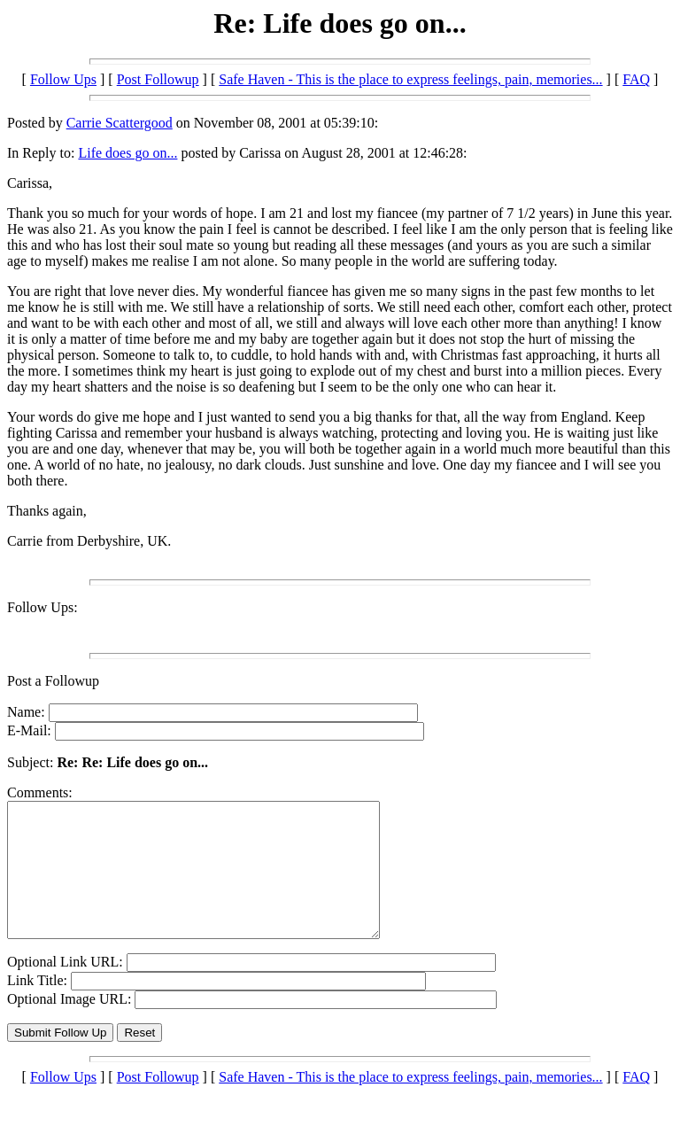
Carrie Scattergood (119, 122)
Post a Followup (53, 680)
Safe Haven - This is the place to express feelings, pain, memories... (410, 79)
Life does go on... (127, 152)
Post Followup (158, 79)
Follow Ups (63, 79)
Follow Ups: (42, 607)
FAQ (636, 79)
